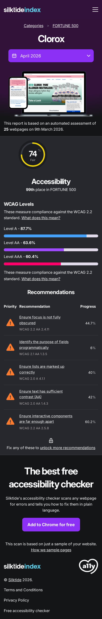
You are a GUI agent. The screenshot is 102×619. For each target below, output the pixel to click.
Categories (33, 25)
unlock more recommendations (67, 447)
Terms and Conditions (23, 589)
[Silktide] (22, 9)
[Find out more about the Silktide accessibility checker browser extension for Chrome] (51, 498)
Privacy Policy (16, 600)
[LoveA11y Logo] (88, 567)
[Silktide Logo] (22, 566)
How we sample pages (51, 549)
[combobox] (51, 55)
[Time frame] (51, 55)
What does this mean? (40, 217)
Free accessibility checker (27, 610)
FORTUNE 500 (65, 25)
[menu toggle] (95, 9)
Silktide (14, 579)
